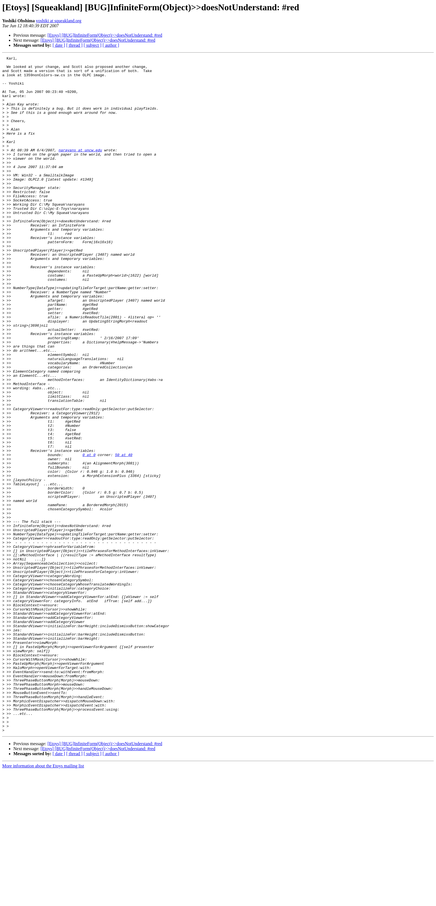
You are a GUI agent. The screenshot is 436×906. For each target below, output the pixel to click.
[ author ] (111, 45)
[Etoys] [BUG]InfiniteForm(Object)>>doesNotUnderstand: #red (105, 35)
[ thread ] (74, 45)
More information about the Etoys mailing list (43, 901)
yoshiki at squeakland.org (58, 20)
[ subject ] (92, 45)
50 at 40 (123, 534)
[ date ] (59, 45)
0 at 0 (89, 534)
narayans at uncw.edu (80, 169)
